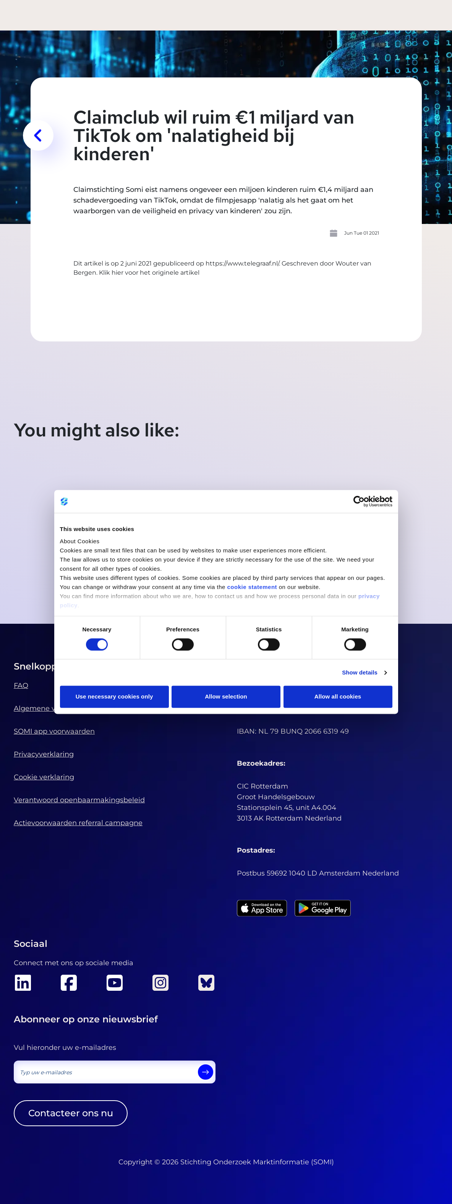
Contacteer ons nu (70, 1113)
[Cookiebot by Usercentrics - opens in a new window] (359, 501)
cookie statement (252, 587)
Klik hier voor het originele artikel (149, 272)
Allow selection (226, 697)
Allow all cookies (337, 697)
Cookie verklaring (44, 777)
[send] (205, 1072)
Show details (359, 672)
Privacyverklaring (44, 754)
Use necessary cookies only (114, 697)
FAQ (21, 685)
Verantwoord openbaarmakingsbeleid (79, 800)
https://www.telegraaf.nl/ (242, 263)
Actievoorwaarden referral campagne (78, 823)
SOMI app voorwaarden (54, 731)
